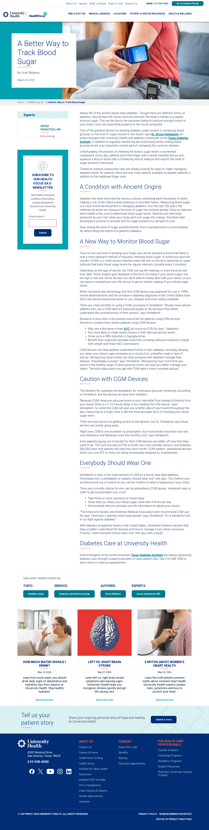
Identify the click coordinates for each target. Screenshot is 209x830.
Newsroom (85, 774)
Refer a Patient (97, 3)
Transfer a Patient (168, 750)
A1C (127, 328)
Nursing (122, 757)
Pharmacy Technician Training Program (175, 773)
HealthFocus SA (35, 102)
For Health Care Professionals (170, 742)
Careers (82, 3)
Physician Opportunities (131, 763)
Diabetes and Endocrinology (74, 594)
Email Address (37, 216)
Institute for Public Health (93, 768)
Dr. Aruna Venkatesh (164, 134)
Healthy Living (36, 594)
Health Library (87, 763)
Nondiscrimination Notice (175, 814)
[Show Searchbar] (203, 14)
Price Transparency (90, 785)
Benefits (123, 752)
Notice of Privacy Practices (174, 819)
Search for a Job (127, 747)
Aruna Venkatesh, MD (50, 127)
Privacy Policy (148, 814)
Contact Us (131, 3)
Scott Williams (113, 594)
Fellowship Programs (170, 755)
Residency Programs (170, 761)
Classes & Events (88, 752)
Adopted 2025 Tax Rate (92, 779)
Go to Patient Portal (188, 3)
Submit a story (164, 719)
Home (20, 102)
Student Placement (169, 766)
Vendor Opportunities (91, 796)
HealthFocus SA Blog (91, 757)
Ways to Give (115, 3)
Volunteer (84, 801)
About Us (71, 3)
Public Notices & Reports (93, 790)
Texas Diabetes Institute (147, 555)
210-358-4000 (160, 3)
